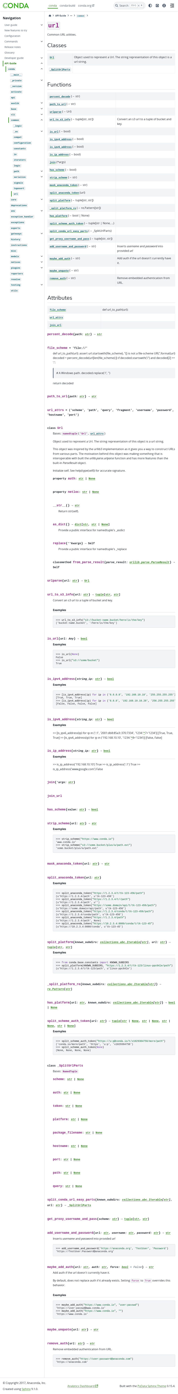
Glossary (9, 52)
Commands (11, 41)
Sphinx (26, 1389)
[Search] (129, 5)
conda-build (67, 5)
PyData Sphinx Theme (151, 1386)
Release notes (13, 47)
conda (53, 5)
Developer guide (14, 58)
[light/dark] (150, 6)
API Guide (10, 63)
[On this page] (172, 6)
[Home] (50, 16)
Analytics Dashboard (82, 1386)
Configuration (12, 36)
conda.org (84, 5)
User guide (11, 25)
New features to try (16, 30)
